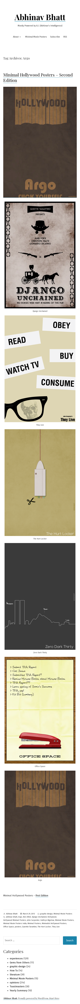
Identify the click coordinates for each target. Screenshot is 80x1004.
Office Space (8, 927)
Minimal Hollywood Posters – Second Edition (38, 77)
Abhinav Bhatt (40, 17)
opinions (14, 982)
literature (15, 974)
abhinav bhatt (11, 917)
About (16, 37)
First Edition (42, 895)
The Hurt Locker (44, 927)
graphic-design (46, 914)
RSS (65, 37)
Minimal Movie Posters (36, 37)
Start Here (54, 998)
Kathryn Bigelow (47, 920)
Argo (20, 917)
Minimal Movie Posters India (15, 923)
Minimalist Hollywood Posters (54, 923)
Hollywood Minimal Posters (14, 920)
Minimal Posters (34, 923)
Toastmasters (17, 986)
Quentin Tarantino (29, 927)
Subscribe (55, 37)
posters (18, 927)
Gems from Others (20, 962)
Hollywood (51, 917)
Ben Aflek (27, 917)
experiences (16, 958)
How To (14, 970)
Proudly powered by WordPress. (33, 998)
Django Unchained (39, 917)
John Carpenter (33, 920)
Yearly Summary (18, 990)
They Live (56, 927)
